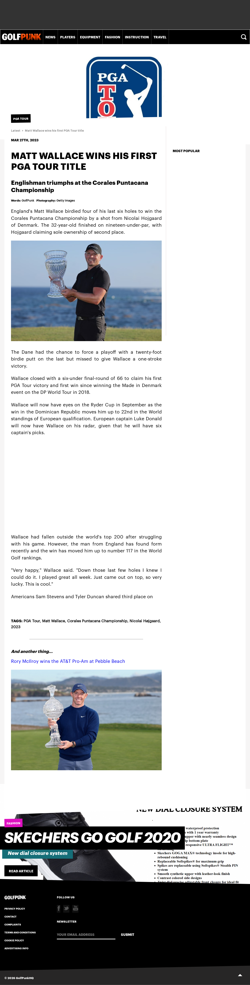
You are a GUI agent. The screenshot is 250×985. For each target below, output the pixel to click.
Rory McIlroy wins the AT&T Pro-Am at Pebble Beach (68, 661)
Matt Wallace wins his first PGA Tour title (54, 130)
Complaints (12, 924)
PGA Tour (32, 620)
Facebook (58, 909)
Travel (160, 37)
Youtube (75, 909)
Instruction (137, 37)
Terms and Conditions (20, 932)
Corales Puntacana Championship (97, 620)
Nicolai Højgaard (145, 620)
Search (244, 37)
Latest (15, 130)
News (50, 37)
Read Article (21, 871)
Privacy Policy (14, 908)
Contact (10, 916)
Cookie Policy (14, 940)
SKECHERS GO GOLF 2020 (92, 838)
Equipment (90, 37)
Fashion (112, 37)
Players (67, 37)
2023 (15, 626)
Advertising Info (16, 948)
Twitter (66, 909)
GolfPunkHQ (25, 978)
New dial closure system (37, 853)
